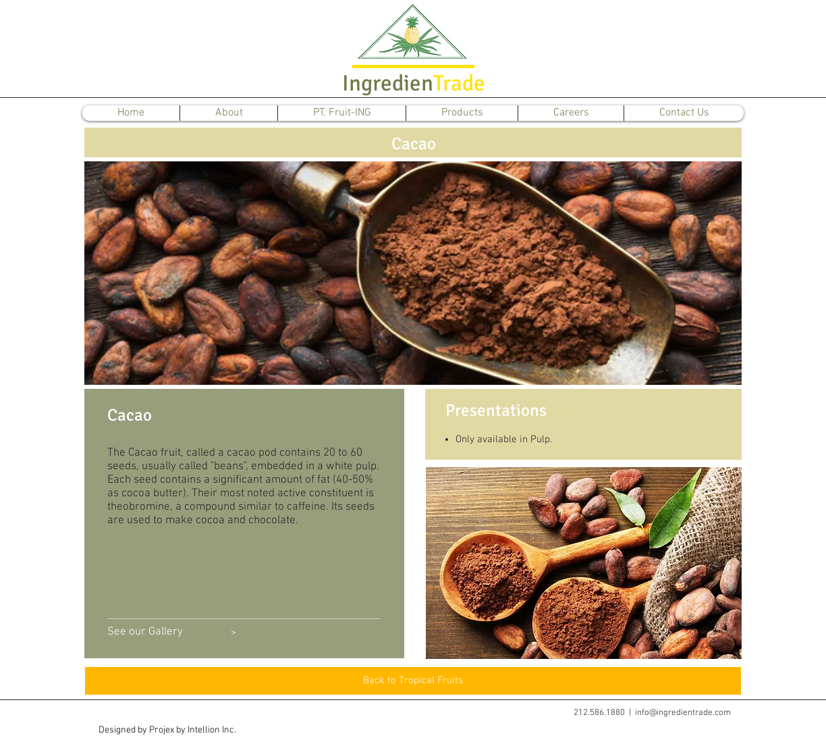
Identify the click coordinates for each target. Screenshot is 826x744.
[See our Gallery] (145, 632)
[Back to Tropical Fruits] (413, 681)
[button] (167, 730)
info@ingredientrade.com (683, 713)
